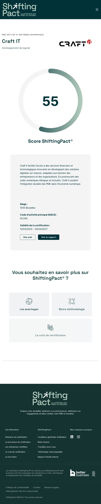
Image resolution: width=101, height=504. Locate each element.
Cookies (36, 487)
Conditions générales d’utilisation (52, 437)
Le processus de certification (18, 442)
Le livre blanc (11, 457)
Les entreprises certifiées (16, 447)
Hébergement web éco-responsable (22, 491)
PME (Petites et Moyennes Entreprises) (23, 35)
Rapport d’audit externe (48, 457)
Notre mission (43, 442)
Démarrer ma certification (16, 437)
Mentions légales (51, 487)
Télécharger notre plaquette (50, 452)
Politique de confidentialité (17, 487)
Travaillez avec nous (47, 447)
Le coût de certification (15, 452)
